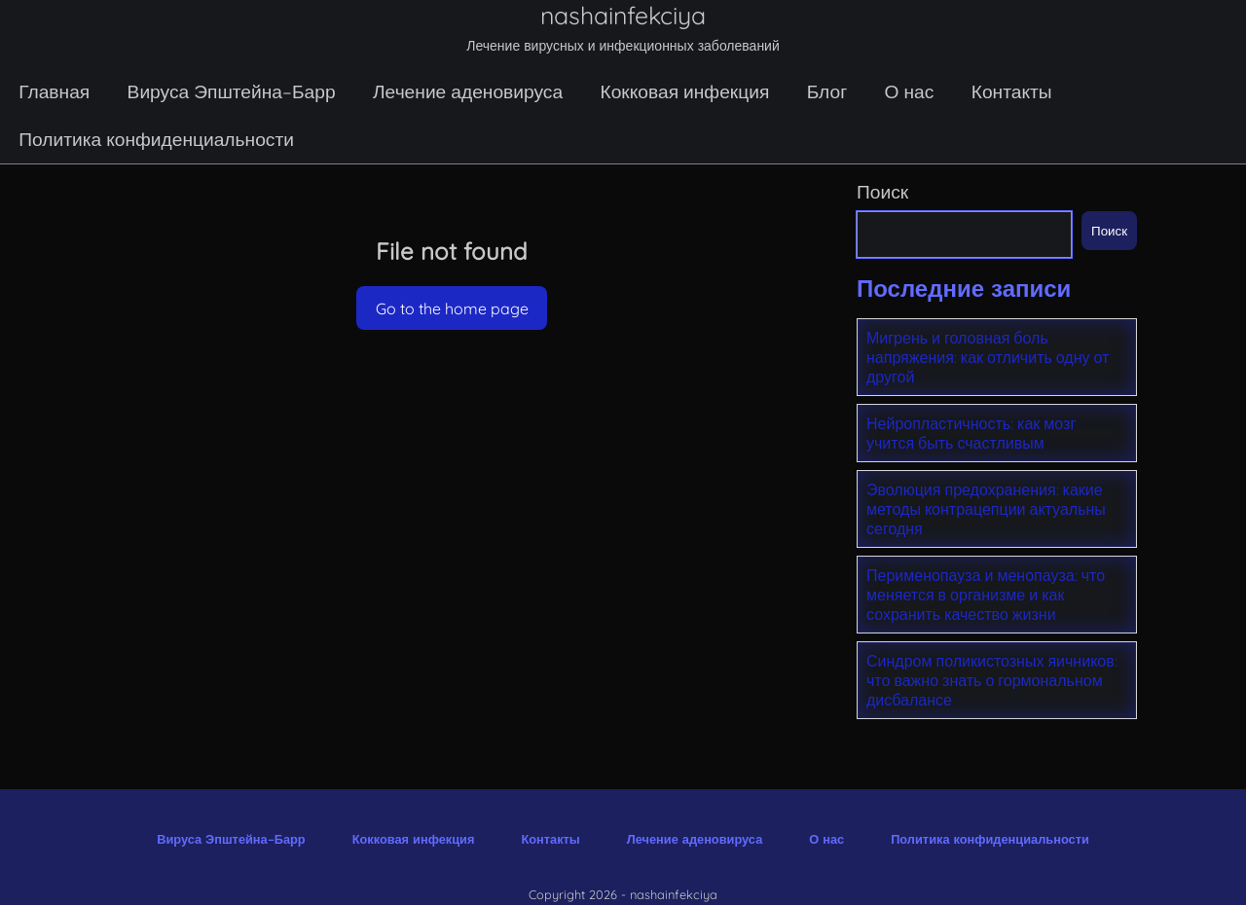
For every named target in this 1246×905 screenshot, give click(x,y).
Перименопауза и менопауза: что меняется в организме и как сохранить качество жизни (985, 594)
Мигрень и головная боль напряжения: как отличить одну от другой (987, 357)
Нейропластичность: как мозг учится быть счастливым (971, 433)
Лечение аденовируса (468, 91)
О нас (909, 91)
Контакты (1011, 91)
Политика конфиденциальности (156, 139)
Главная (54, 91)
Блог (827, 91)
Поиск (882, 191)
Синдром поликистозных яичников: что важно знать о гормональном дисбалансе (992, 680)
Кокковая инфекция (684, 91)
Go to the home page (452, 308)
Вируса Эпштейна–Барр (232, 91)
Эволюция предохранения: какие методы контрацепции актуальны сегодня (986, 509)
